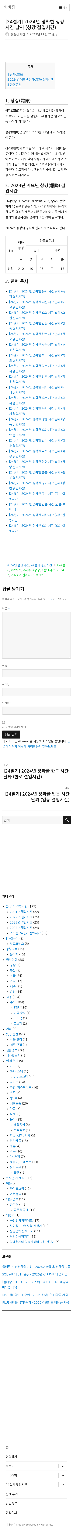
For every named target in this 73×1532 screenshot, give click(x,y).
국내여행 (11, 959)
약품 (13, 1108)
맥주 (13, 1092)
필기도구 (15, 1167)
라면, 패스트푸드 (20, 1087)
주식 (13, 1002)
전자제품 (15, 1140)
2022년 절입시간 (21, 917)
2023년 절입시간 (21, 922)
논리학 (14, 954)
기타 (9, 1028)
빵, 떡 (13, 1098)
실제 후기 (12, 1060)
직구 (13, 1151)
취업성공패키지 (20, 1236)
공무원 (14, 1204)
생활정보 (11, 1050)
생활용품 (15, 1103)
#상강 (36, 570)
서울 (13, 975)
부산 (13, 970)
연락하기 (11, 1456)
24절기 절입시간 (41, 565)
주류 (13, 1146)
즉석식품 (19, 1130)
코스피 (18, 1023)
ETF (16, 1007)
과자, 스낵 (16, 1071)
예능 (9, 1183)
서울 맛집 (16, 1039)
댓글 (6, 608)
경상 (13, 965)
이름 (4, 666)
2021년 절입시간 (21, 911)
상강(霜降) (15, 74)
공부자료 (11, 949)
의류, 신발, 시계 (20, 1135)
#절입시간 (48, 570)
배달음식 (19, 1124)
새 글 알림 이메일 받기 (14, 727)
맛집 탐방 (12, 1034)
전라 (13, 980)
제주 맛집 (16, 1044)
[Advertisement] (37, 51)
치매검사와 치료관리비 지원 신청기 (32, 1241)
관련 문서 (14, 84)
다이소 (14, 1082)
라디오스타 (17, 1188)
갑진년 (39, 575)
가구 (13, 1066)
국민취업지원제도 (21, 1220)
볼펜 (16, 1172)
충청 (13, 991)
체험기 (10, 1215)
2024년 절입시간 (17, 565)
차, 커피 (15, 1156)
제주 (13, 986)
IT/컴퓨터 (12, 938)
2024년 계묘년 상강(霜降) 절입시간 (30, 79)
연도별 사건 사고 (16, 1177)
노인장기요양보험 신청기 (26, 1225)
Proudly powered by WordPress (34, 1524)
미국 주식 (20, 1012)
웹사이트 (7, 703)
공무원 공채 (21, 1209)
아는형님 (15, 1193)
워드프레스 (17, 943)
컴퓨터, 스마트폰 (20, 1161)
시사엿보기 (13, 1055)
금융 (9, 996)
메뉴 (63, 7)
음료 (13, 1114)
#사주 (27, 570)
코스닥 (18, 1018)
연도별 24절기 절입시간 (25, 933)
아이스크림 (21, 1076)
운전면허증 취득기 (21, 1231)
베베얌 (9, 7)
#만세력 (16, 570)
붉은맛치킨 (18, 34)
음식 (13, 1119)
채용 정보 (12, 1199)
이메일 (6, 684)
